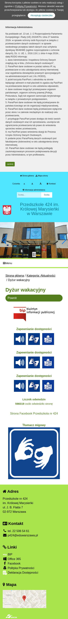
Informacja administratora (34, 190)
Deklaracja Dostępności (20, 573)
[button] (4, 240)
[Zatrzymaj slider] (34, 254)
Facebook (11, 563)
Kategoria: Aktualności (41, 275)
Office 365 (12, 559)
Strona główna (27, 176)
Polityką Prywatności (26, 6)
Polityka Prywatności (18, 568)
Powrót (12, 298)
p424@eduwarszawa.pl (20, 535)
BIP (7, 554)
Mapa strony (42, 176)
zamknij (10, 164)
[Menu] (34, 263)
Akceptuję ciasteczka (41, 15)
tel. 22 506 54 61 (16, 531)
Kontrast (51, 184)
